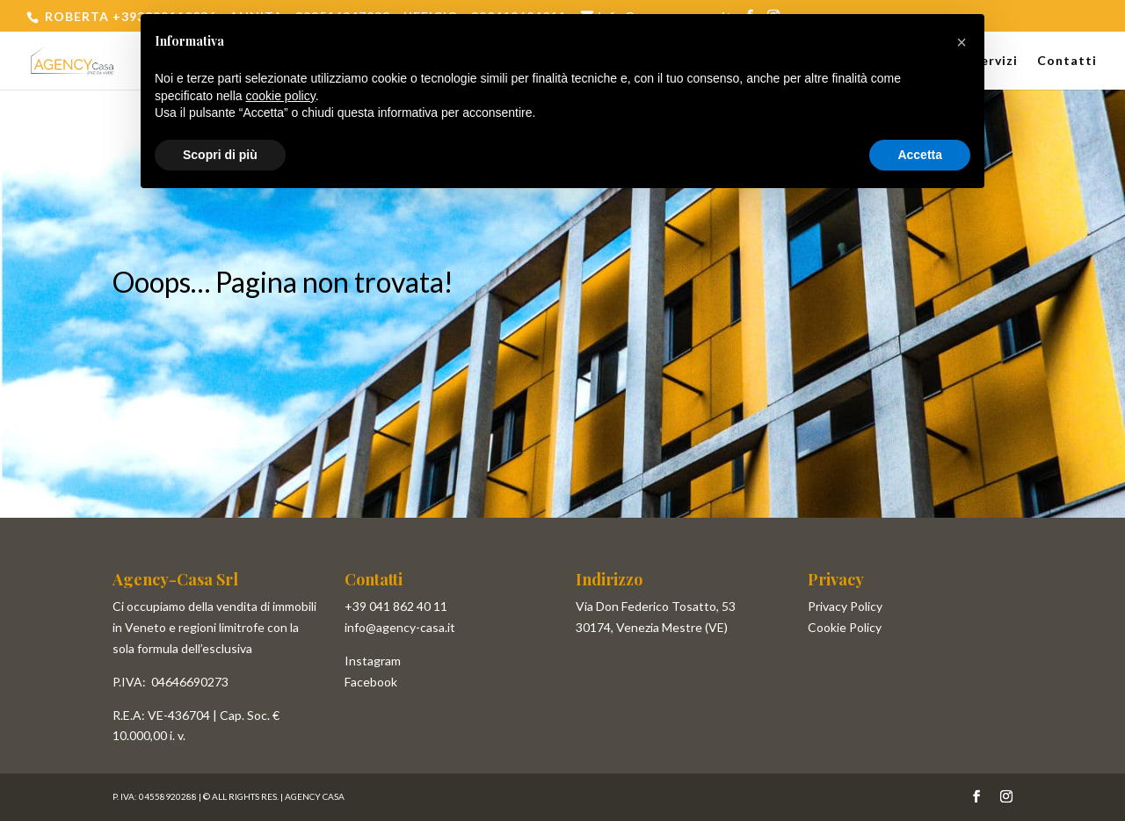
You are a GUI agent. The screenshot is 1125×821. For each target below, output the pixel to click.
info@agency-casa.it (400, 627)
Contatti (1067, 61)
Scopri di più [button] (220, 155)
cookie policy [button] (281, 96)
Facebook (371, 681)
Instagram (373, 660)
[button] (961, 42)
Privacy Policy (845, 606)
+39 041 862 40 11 (396, 606)
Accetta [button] (919, 155)
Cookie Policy (845, 627)
